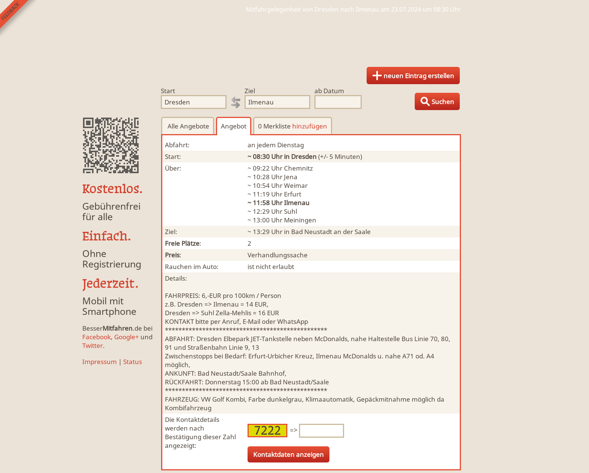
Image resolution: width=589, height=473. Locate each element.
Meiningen (300, 220)
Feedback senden (18, 18)
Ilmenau (297, 202)
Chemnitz (298, 168)
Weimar (296, 185)
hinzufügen (309, 126)
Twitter (92, 345)
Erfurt (292, 194)
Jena (291, 176)
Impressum (99, 361)
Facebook (96, 336)
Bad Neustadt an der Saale (331, 231)
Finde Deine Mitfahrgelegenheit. (294, 37)
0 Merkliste (292, 126)
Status (132, 361)
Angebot (233, 126)
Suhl (290, 211)
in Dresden (300, 156)
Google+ (126, 336)
